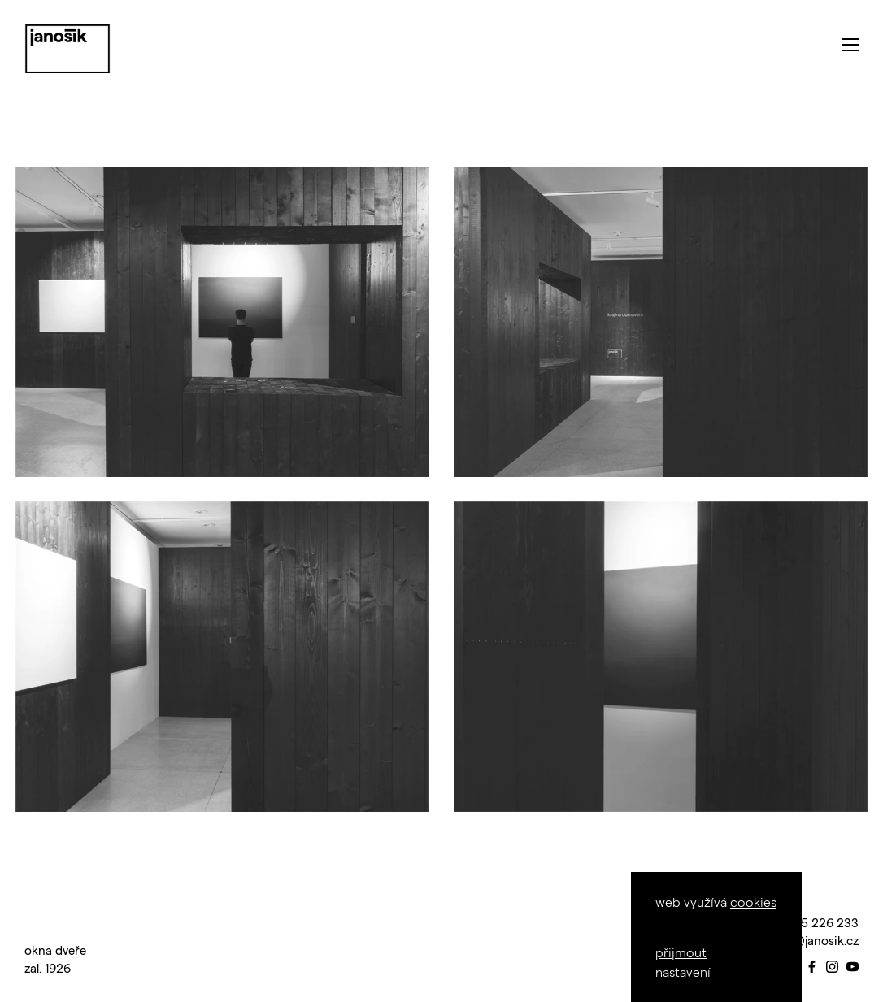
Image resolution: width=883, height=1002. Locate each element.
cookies (753, 901)
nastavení (683, 971)
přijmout (681, 952)
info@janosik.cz (815, 940)
